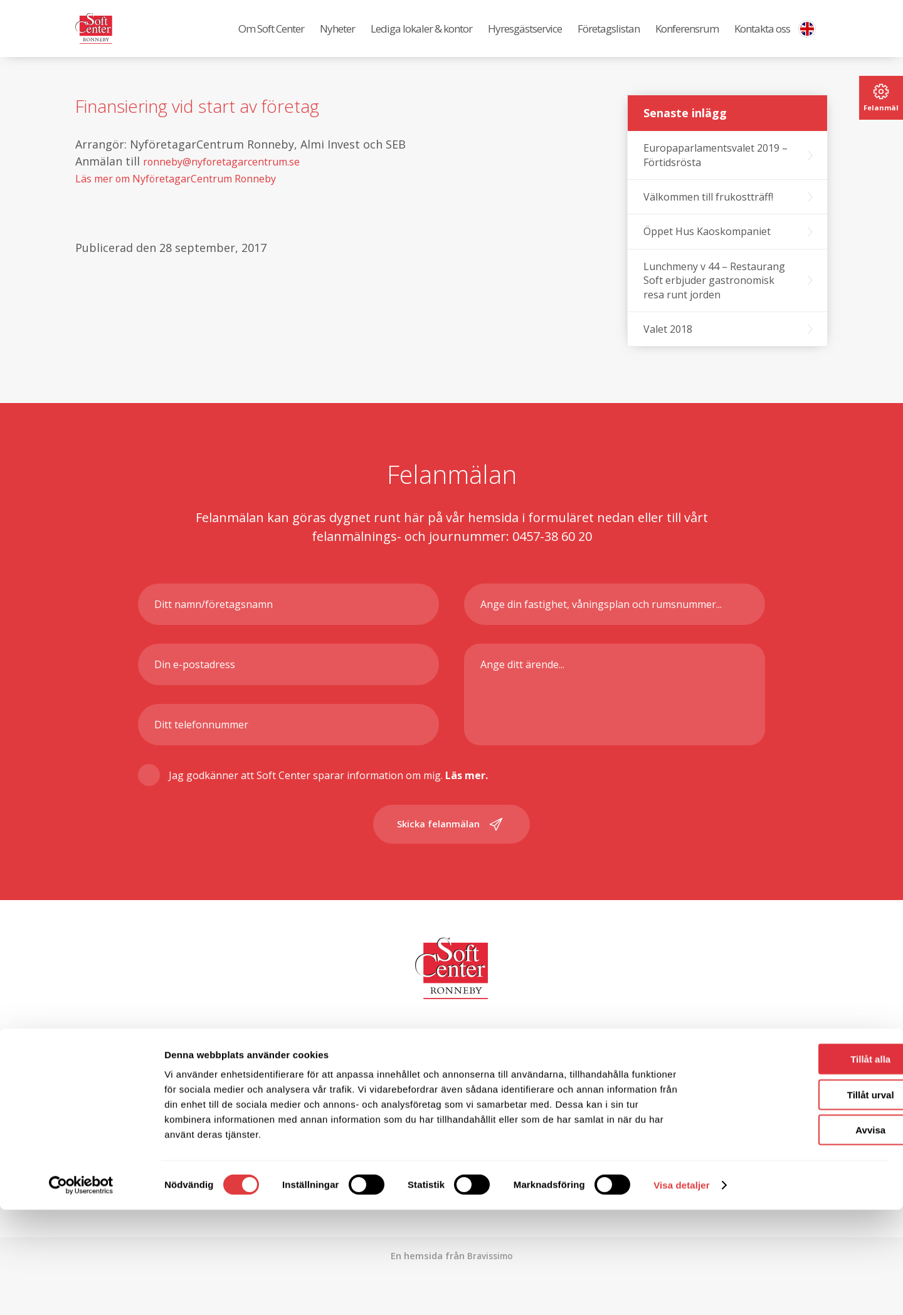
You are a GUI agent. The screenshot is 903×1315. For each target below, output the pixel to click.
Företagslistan (609, 38)
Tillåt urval (798, 1200)
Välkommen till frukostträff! (708, 216)
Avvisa (798, 1235)
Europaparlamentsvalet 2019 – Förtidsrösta (715, 173)
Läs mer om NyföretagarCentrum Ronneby (191, 196)
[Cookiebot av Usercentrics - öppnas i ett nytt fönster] (81, 1290)
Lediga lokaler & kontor (421, 38)
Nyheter (337, 38)
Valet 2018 (667, 348)
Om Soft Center (271, 38)
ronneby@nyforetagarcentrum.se (233, 179)
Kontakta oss (762, 38)
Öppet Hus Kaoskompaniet (707, 250)
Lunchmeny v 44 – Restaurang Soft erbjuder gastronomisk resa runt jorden (714, 299)
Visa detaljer (681, 1290)
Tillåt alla (798, 1164)
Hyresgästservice (525, 38)
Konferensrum (687, 38)
